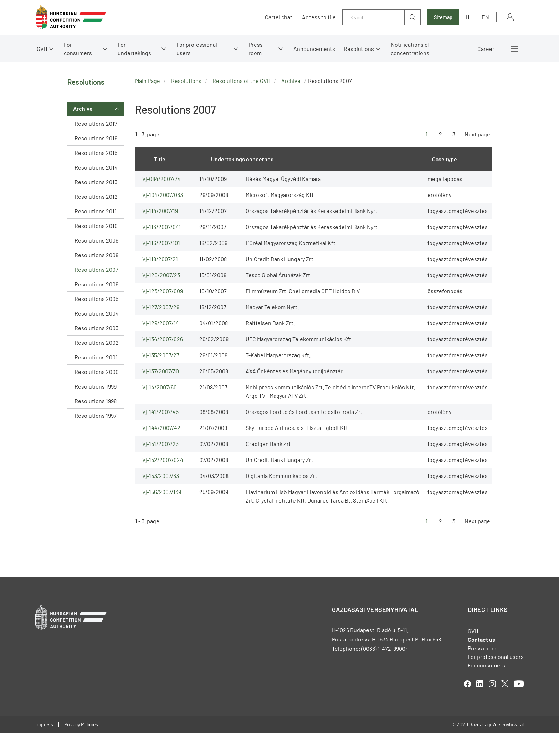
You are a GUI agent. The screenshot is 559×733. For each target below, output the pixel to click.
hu (469, 17)
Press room (255, 48)
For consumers (78, 48)
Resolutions (359, 48)
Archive (83, 108)
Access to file (319, 17)
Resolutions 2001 (96, 357)
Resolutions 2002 (97, 342)
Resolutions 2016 (96, 138)
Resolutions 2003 (96, 327)
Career (485, 48)
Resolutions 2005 (96, 298)
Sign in (510, 17)
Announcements (314, 48)
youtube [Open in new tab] (519, 683)
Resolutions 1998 (96, 400)
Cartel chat (278, 17)
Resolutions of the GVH (241, 80)
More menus (514, 49)
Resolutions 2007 (96, 269)
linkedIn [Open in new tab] (479, 683)
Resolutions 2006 (96, 284)
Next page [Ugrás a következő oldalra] (477, 134)
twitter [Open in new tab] (504, 683)
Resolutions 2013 (96, 181)
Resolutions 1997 (96, 415)
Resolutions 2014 (96, 167)
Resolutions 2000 (97, 371)
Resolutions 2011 (96, 211)
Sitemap (443, 17)
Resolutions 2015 (96, 152)
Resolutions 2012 (96, 196)
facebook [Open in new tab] (467, 683)
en (485, 17)
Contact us (481, 639)
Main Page (147, 80)
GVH (42, 48)
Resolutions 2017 (96, 123)
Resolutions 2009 (96, 240)
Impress (44, 724)
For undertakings (134, 48)
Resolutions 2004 (97, 313)
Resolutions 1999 (96, 386)
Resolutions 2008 (96, 254)
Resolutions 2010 (96, 225)
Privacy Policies (81, 724)
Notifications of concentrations (410, 48)
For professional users (196, 48)
